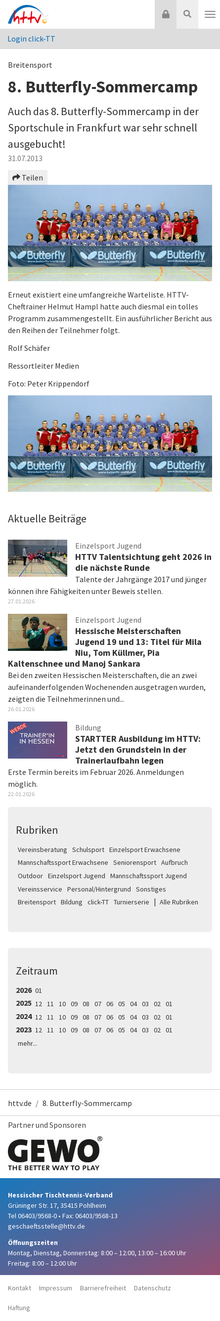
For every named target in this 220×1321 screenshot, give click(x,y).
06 (109, 1003)
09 (74, 1003)
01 (38, 990)
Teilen (27, 177)
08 (86, 1003)
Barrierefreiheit (103, 1287)
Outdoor (30, 875)
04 (133, 1003)
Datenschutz (152, 1287)
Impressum (55, 1287)
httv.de (20, 1103)
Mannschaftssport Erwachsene (63, 862)
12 (38, 1003)
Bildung (72, 901)
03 (145, 1003)
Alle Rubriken (179, 901)
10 (62, 1003)
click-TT (98, 901)
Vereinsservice (40, 889)
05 (121, 1003)
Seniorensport (134, 862)
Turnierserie (131, 901)
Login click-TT (31, 38)
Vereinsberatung (42, 849)
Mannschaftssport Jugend (148, 875)
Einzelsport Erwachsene (144, 849)
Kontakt (19, 1287)
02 (157, 1003)
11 (50, 1003)
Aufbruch (174, 862)
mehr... (27, 1043)
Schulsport (88, 849)
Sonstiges (151, 889)
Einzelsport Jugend (76, 875)
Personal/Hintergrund (99, 889)
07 (97, 1003)
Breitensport (37, 901)
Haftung (19, 1307)
